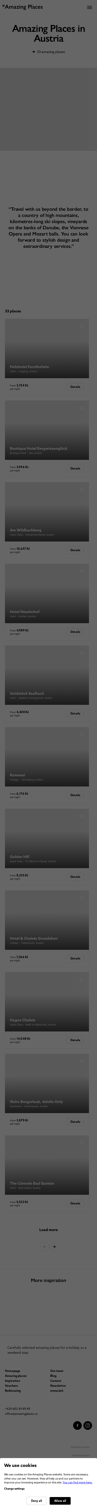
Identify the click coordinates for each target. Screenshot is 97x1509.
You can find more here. (77, 1482)
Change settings (14, 1488)
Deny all (36, 1501)
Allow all (60, 1501)
